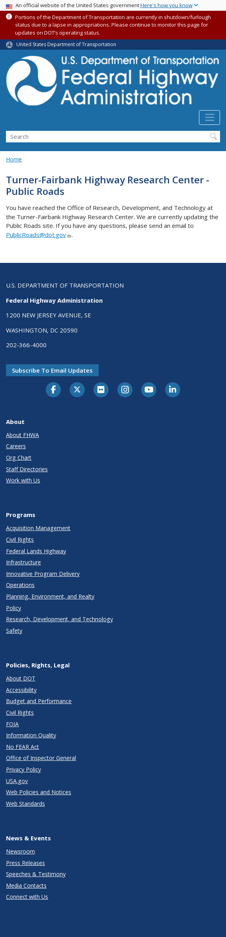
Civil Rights (20, 539)
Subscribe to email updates (52, 370)
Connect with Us (27, 896)
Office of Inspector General (41, 758)
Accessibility (21, 690)
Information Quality (31, 735)
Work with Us (23, 480)
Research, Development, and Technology (59, 619)
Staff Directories (27, 469)
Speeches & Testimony (36, 874)
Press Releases (25, 863)
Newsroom (20, 851)
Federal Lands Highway (36, 551)
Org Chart (18, 457)
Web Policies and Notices (38, 792)
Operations (20, 585)
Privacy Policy (23, 769)
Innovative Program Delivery (43, 573)
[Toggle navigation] (209, 117)
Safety (14, 630)
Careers (16, 446)
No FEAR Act (22, 746)
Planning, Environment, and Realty (50, 596)
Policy (13, 608)
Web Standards (25, 803)
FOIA (12, 724)
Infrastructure (23, 562)
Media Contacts (26, 885)
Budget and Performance (39, 701)
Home (14, 159)
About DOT (20, 678)
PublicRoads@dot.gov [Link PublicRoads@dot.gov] (39, 235)
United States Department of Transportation (66, 44)
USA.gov (17, 781)
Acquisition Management (38, 528)
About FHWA (22, 435)
